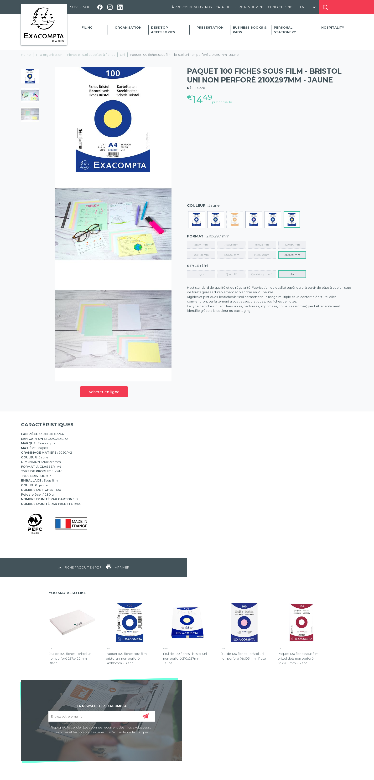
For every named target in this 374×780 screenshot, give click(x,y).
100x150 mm (292, 244)
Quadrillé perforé (261, 274)
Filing (87, 27)
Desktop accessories (163, 30)
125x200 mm (231, 255)
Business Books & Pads (249, 30)
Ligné (201, 274)
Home (26, 54)
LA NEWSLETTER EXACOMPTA (102, 705)
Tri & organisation (49, 54)
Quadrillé (231, 274)
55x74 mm (201, 244)
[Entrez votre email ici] (101, 716)
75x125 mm (262, 244)
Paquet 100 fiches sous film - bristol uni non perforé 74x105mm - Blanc (127, 658)
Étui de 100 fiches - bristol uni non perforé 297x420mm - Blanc (70, 658)
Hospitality (332, 27)
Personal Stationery (285, 30)
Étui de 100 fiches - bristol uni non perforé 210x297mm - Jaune (185, 658)
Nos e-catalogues (220, 7)
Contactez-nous (282, 7)
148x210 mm (262, 255)
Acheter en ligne (103, 392)
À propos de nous (187, 7)
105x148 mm (201, 255)
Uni (122, 54)
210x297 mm (292, 255)
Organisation (128, 27)
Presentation (210, 27)
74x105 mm (231, 244)
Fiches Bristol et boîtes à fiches (91, 54)
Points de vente (252, 7)
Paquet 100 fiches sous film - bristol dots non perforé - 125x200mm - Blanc (299, 658)
